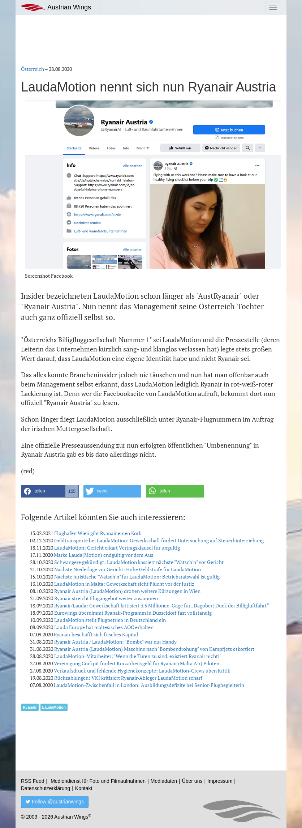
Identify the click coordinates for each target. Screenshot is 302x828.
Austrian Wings (56, 7)
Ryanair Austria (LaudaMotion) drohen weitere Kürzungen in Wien (127, 591)
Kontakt (83, 788)
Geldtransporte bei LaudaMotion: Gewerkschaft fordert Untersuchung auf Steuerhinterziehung (159, 540)
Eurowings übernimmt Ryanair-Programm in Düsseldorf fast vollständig (133, 612)
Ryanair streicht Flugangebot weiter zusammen (106, 598)
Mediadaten (164, 781)
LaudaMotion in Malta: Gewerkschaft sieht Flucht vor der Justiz (124, 583)
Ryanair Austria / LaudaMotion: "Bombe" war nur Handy (115, 641)
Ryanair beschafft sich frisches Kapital (96, 634)
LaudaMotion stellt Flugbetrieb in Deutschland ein (110, 619)
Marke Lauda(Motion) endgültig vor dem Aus (103, 554)
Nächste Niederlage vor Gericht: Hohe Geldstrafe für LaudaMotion (127, 569)
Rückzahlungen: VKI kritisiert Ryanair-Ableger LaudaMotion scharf (128, 677)
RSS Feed (32, 781)
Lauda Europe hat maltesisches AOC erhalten (104, 627)
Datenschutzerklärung (45, 788)
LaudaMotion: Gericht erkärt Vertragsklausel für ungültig (117, 547)
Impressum (219, 781)
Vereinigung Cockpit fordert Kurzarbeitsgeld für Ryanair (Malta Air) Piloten (136, 663)
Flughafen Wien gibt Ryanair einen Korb (98, 533)
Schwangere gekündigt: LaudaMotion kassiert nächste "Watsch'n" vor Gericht (139, 562)
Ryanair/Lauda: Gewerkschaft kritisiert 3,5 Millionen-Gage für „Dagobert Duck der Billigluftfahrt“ (161, 605)
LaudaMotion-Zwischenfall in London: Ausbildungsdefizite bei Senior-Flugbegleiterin (149, 685)
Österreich (32, 68)
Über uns (192, 781)
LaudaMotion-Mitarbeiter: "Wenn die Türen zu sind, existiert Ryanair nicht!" (137, 656)
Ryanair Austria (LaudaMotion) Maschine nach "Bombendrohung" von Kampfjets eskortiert (154, 648)
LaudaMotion (54, 707)
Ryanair (30, 707)
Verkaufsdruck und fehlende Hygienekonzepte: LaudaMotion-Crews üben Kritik (142, 670)
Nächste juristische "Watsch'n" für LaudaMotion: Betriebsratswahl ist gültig (137, 576)
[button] (50, 491)
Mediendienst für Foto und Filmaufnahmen (98, 781)
